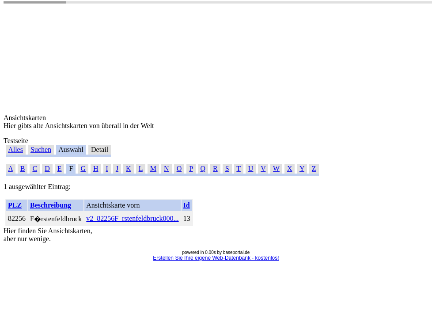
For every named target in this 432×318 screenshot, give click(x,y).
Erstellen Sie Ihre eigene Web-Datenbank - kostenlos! (216, 258)
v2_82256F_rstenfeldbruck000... (132, 218)
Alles (15, 149)
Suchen (40, 149)
